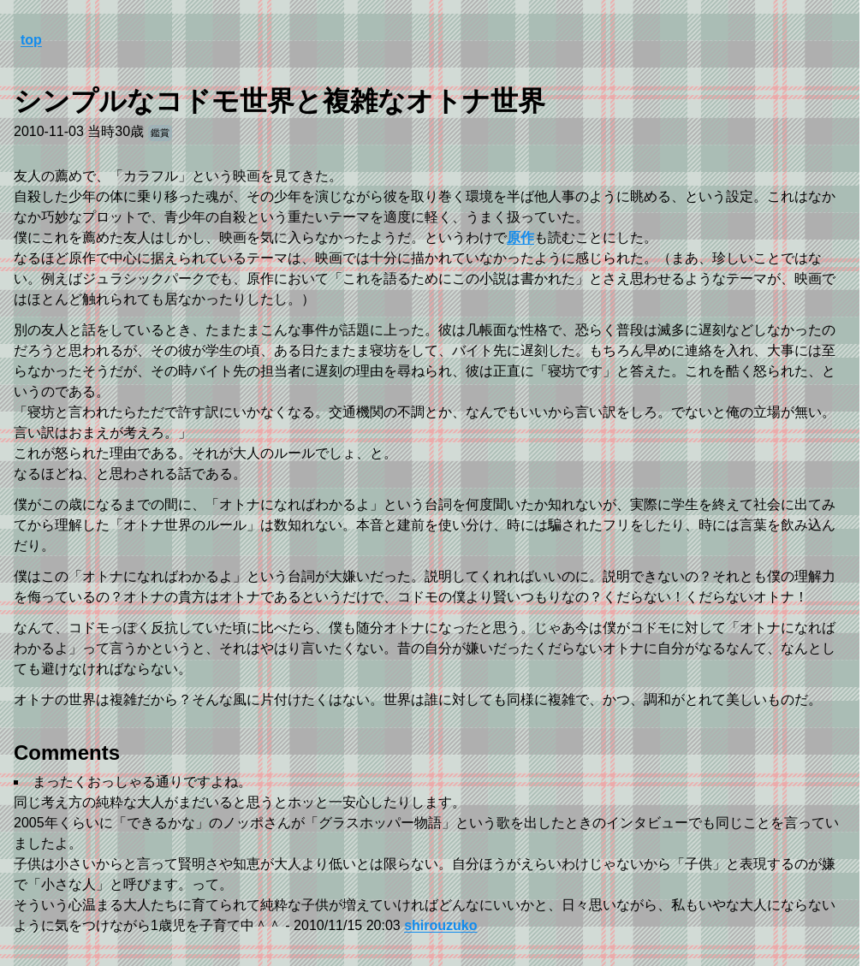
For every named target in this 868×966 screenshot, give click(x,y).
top (31, 40)
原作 (520, 237)
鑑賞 (160, 132)
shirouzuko (440, 925)
